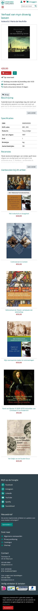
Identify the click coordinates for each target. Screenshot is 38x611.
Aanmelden (6, 524)
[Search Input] (29, 6)
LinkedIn (6, 493)
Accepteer (7, 608)
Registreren (22, 2)
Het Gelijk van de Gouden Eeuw (19, 458)
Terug (5, 94)
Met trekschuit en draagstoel (19, 213)
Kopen (5, 73)
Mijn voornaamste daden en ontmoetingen (19, 360)
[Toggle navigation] (2, 7)
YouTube (6, 497)
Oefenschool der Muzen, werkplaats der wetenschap (19, 311)
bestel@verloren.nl (7, 580)
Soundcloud (7, 506)
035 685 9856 (5, 562)
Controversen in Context (19, 262)
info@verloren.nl (6, 564)
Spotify (6, 502)
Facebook (7, 485)
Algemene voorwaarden (11, 536)
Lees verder (32, 113)
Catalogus (6, 542)
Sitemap (5, 545)
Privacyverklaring (9, 539)
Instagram (7, 489)
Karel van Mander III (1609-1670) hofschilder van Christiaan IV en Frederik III (19, 409)
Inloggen (33, 1)
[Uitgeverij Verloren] (7, 2)
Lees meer (6, 604)
